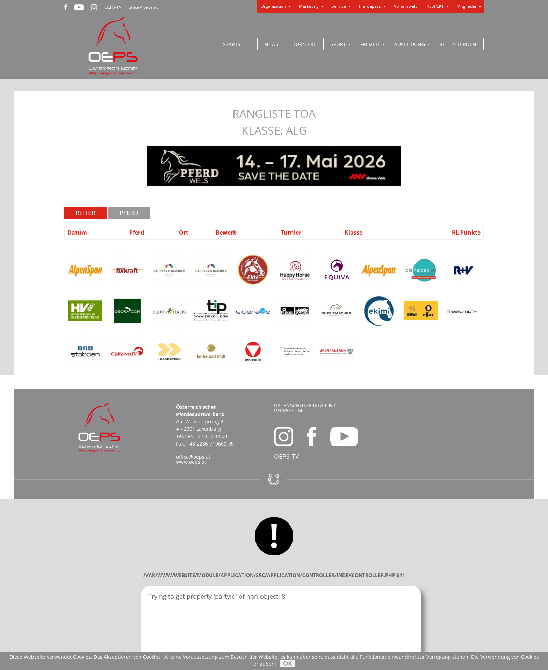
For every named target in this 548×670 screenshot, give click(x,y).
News (272, 44)
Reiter (85, 212)
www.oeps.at (191, 461)
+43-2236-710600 (207, 436)
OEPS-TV (112, 7)
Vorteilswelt (405, 6)
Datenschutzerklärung (305, 405)
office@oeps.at (143, 7)
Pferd (129, 212)
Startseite (236, 44)
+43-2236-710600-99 (210, 443)
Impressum (288, 410)
